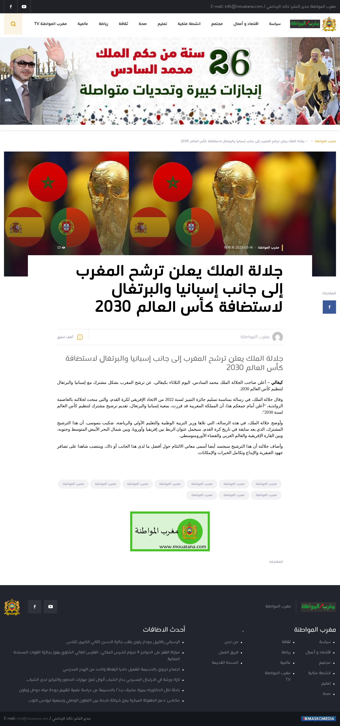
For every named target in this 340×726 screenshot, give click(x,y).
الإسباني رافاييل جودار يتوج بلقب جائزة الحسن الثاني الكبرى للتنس (123, 642)
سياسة (275, 24)
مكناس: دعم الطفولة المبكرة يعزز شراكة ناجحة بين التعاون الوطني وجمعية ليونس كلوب (104, 700)
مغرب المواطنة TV (50, 24)
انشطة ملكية (189, 24)
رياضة (103, 24)
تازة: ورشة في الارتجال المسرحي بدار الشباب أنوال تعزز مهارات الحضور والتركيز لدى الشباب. (103, 680)
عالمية (83, 24)
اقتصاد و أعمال (245, 24)
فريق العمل (228, 652)
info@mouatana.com (32, 719)
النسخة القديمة (225, 663)
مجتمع (217, 24)
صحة (143, 24)
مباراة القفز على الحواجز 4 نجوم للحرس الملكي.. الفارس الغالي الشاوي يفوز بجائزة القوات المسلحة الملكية (97, 655)
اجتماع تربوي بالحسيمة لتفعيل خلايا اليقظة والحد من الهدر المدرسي (121, 669)
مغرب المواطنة (325, 141)
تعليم (162, 24)
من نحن (231, 642)
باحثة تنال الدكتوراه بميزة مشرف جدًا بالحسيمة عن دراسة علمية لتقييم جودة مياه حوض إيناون (99, 690)
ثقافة (123, 24)
